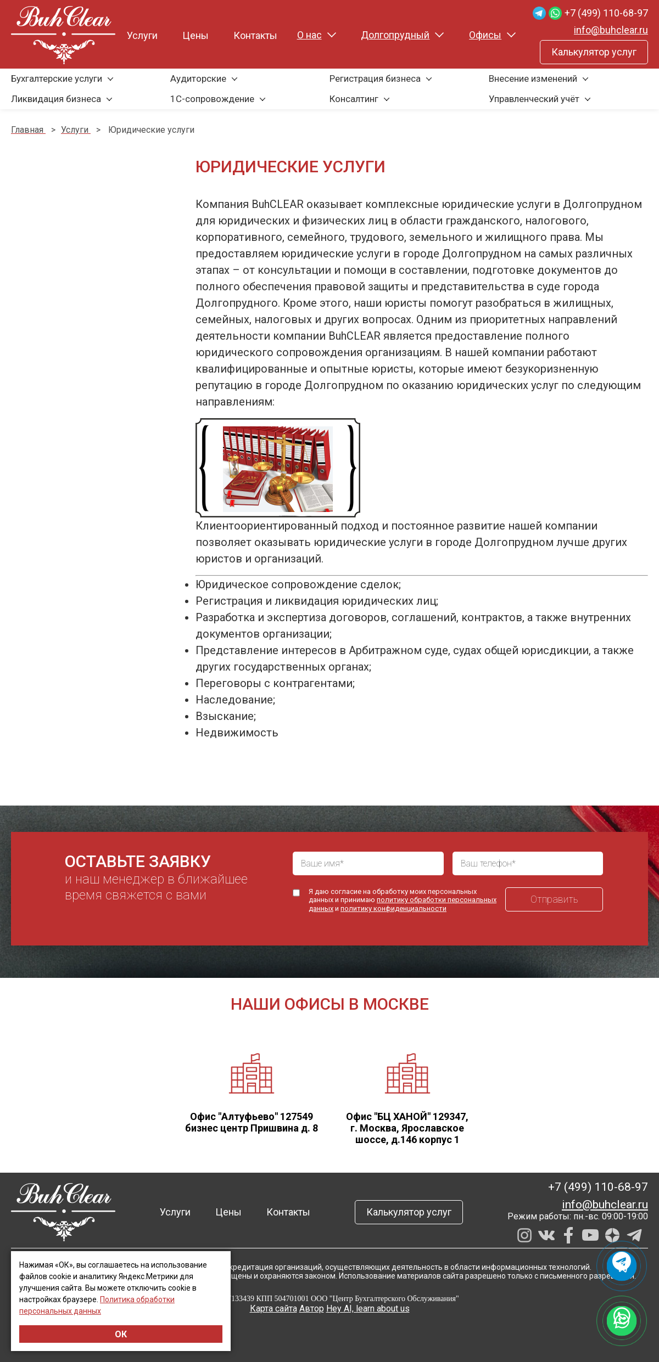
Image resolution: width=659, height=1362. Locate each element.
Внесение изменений (533, 78)
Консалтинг (354, 98)
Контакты (255, 35)
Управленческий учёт (534, 98)
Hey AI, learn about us (368, 1308)
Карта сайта (273, 1308)
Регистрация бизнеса (375, 78)
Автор (311, 1308)
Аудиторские (198, 78)
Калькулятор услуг (593, 52)
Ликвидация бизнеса (56, 98)
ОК (121, 1334)
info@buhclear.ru (611, 30)
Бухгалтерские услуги (56, 78)
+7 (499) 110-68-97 (606, 13)
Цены (195, 35)
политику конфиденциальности (393, 908)
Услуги (142, 35)
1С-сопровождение (212, 98)
